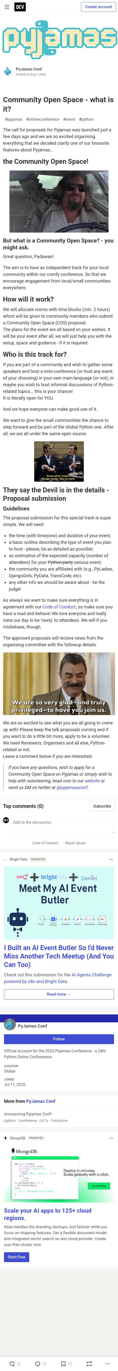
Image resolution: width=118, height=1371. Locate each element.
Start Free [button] (16, 1257)
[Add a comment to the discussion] (63, 825)
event (69, 119)
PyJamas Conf (29, 69)
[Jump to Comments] (40, 1364)
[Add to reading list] (66, 1364)
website (92, 780)
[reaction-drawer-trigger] (14, 1364)
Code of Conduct (59, 606)
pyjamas (13, 119)
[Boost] (89, 1364)
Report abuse (75, 843)
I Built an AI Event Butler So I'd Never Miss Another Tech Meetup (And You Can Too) (59, 956)
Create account (98, 6)
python (86, 119)
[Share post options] (108, 1364)
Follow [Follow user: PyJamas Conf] (59, 1039)
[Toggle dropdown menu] (111, 860)
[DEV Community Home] (20, 7)
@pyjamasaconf (72, 787)
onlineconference (42, 119)
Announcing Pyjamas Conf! (58, 1117)
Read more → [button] (59, 994)
